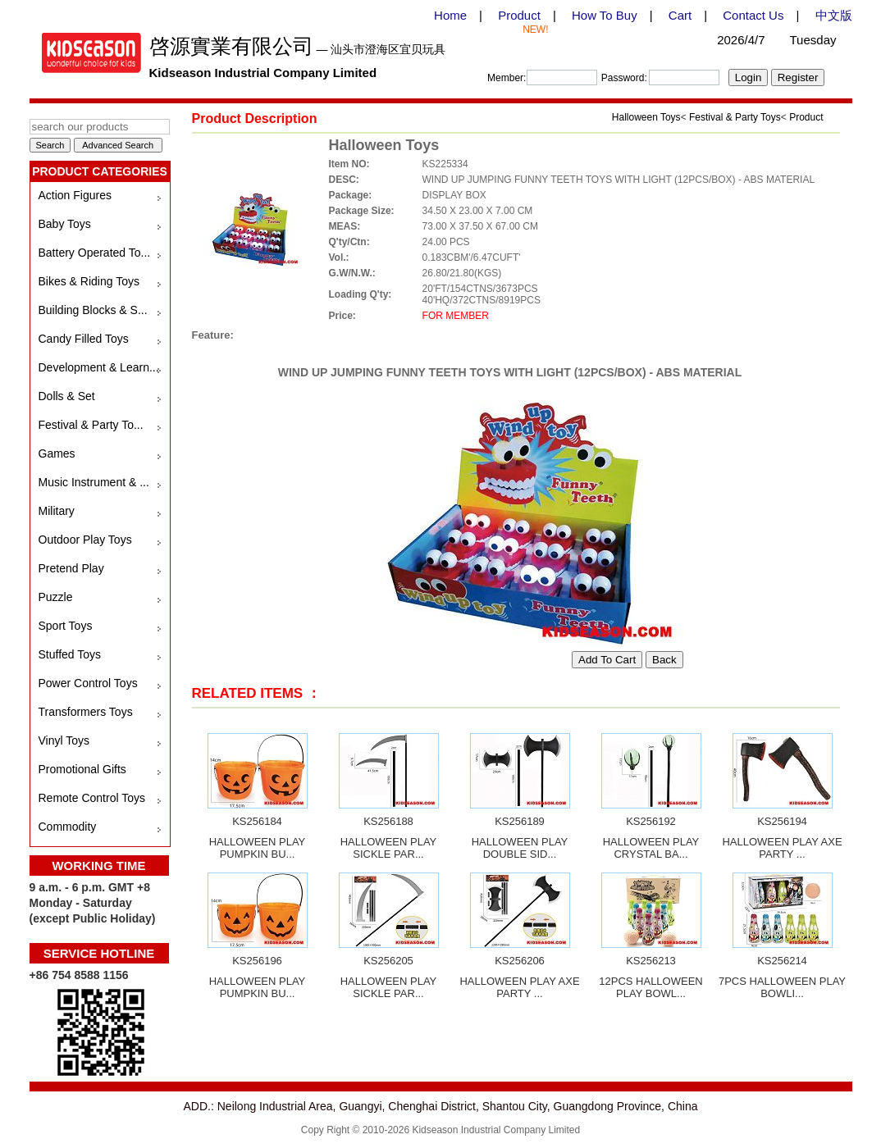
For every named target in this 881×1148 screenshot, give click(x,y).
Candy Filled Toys (84, 338)
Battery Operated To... (95, 252)
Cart (680, 15)
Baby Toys (65, 223)
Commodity (68, 826)
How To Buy (604, 15)
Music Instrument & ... (94, 482)
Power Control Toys (88, 683)
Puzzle (56, 597)
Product (519, 15)
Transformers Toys (86, 711)
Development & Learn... (99, 367)
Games (57, 453)
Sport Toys (66, 625)
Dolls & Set (67, 396)
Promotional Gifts (82, 769)
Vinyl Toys (64, 740)
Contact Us (753, 15)
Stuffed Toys (70, 654)
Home (450, 15)
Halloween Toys (646, 117)
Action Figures (75, 195)
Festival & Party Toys (735, 117)
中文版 (833, 15)
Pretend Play (71, 568)
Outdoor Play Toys (85, 539)
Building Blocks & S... (93, 310)
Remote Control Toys (92, 797)
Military (57, 510)
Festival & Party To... (91, 424)
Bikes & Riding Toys (89, 281)
